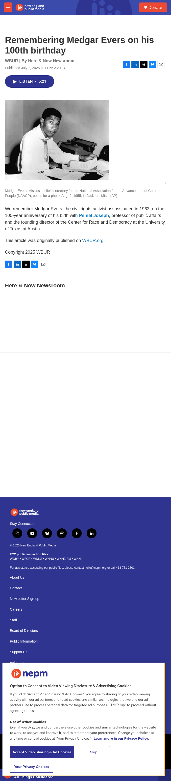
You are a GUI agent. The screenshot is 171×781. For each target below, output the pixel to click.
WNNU (49, 559)
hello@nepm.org (95, 567)
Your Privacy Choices (31, 766)
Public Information (24, 641)
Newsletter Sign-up (24, 599)
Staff (13, 620)
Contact (16, 588)
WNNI (77, 559)
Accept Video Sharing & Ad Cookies (42, 752)
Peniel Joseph (94, 215)
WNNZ (37, 559)
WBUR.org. (93, 240)
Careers (16, 609)
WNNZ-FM (64, 559)
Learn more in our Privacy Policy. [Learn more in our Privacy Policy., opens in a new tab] (121, 738)
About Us (17, 577)
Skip (94, 752)
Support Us (18, 652)
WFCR (26, 559)
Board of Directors (24, 631)
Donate (155, 7)
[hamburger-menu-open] (8, 7)
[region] (83, 719)
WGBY (14, 559)
